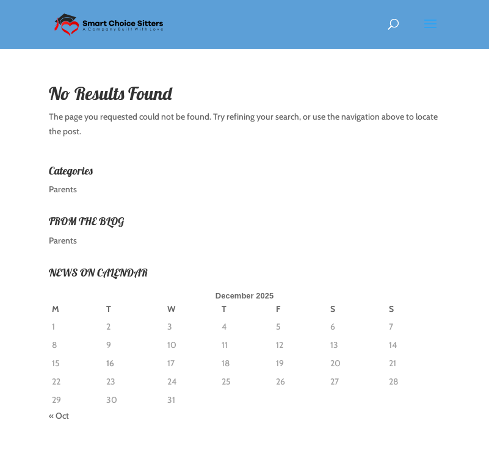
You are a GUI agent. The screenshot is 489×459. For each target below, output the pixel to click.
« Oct (59, 415)
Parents (63, 189)
